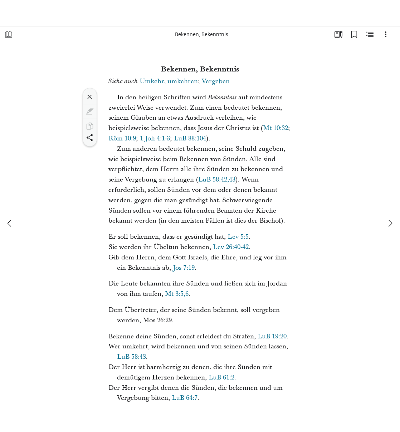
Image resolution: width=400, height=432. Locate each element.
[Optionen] (386, 34)
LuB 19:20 (272, 336)
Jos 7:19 (184, 267)
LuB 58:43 (131, 356)
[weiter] (390, 223)
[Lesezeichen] (354, 34)
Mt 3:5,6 (177, 293)
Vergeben (216, 81)
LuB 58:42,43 (216, 179)
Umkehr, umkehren (169, 81)
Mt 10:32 (275, 128)
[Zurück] (10, 223)
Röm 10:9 (122, 138)
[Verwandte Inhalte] (370, 34)
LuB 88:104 (190, 138)
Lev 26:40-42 (231, 247)
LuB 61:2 (221, 377)
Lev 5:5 (238, 236)
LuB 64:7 (184, 397)
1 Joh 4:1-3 (155, 138)
